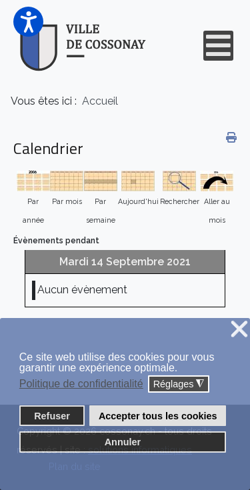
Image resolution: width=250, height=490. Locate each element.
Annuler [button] (123, 442)
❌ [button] (239, 329)
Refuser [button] (52, 416)
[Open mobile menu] (218, 46)
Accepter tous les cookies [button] (158, 416)
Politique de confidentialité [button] (81, 383)
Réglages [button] (179, 384)
